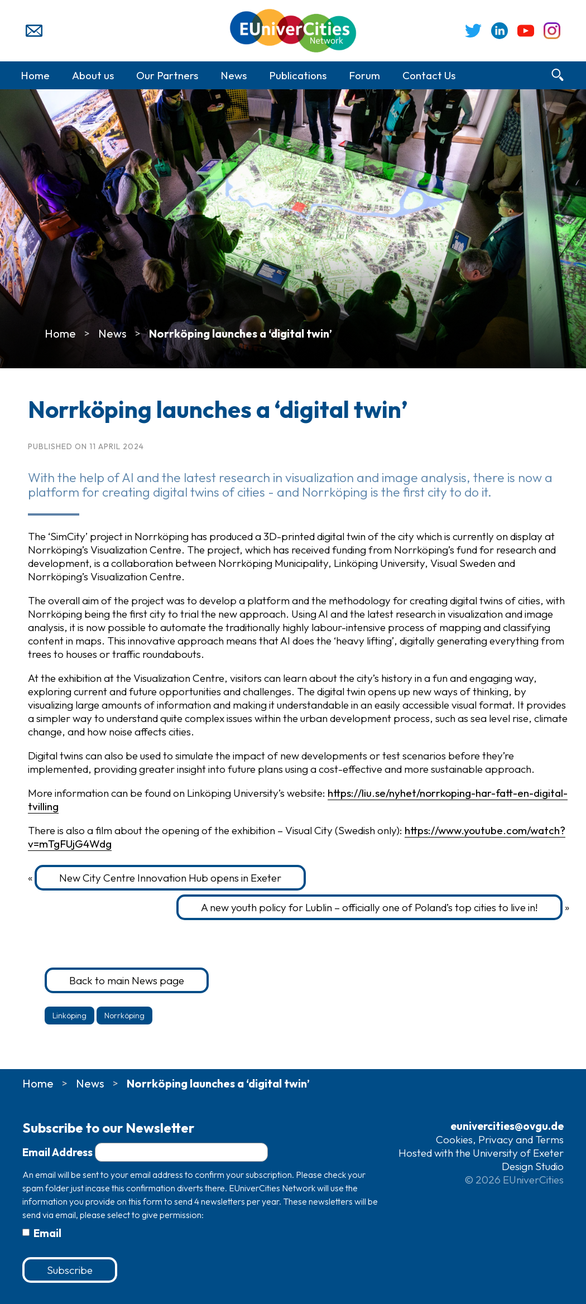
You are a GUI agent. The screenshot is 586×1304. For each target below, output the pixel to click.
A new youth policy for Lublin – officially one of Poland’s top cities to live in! (369, 907)
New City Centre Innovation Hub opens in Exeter (170, 877)
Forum (364, 75)
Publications (297, 75)
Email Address (58, 1152)
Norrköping (124, 1016)
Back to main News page (126, 980)
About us (93, 75)
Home (35, 75)
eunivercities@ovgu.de (507, 1126)
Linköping (69, 1016)
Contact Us (428, 75)
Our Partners (167, 75)
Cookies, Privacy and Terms (500, 1139)
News (233, 75)
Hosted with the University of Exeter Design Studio (481, 1159)
